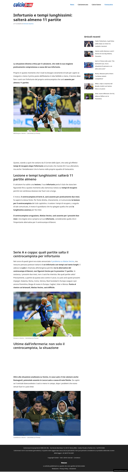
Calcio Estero (96, 5)
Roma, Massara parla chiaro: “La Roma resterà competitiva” (104, 76)
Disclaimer (72, 468)
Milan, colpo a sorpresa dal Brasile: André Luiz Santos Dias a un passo (103, 86)
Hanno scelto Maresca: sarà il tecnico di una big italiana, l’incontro (104, 53)
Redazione (55, 468)
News (72, 5)
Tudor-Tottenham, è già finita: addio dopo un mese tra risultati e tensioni (104, 43)
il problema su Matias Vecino (62, 261)
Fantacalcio (109, 5)
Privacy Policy (64, 468)
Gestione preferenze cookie (120, 470)
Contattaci (77, 458)
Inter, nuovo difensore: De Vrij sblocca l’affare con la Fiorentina (104, 96)
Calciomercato (83, 5)
